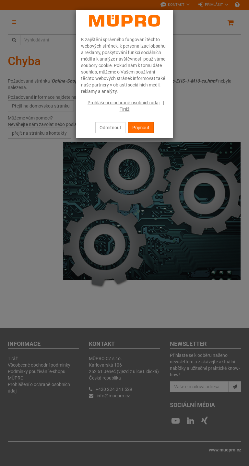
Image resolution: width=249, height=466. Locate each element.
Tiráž (125, 109)
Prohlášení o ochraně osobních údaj (124, 102)
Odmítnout (110, 127)
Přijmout (140, 127)
